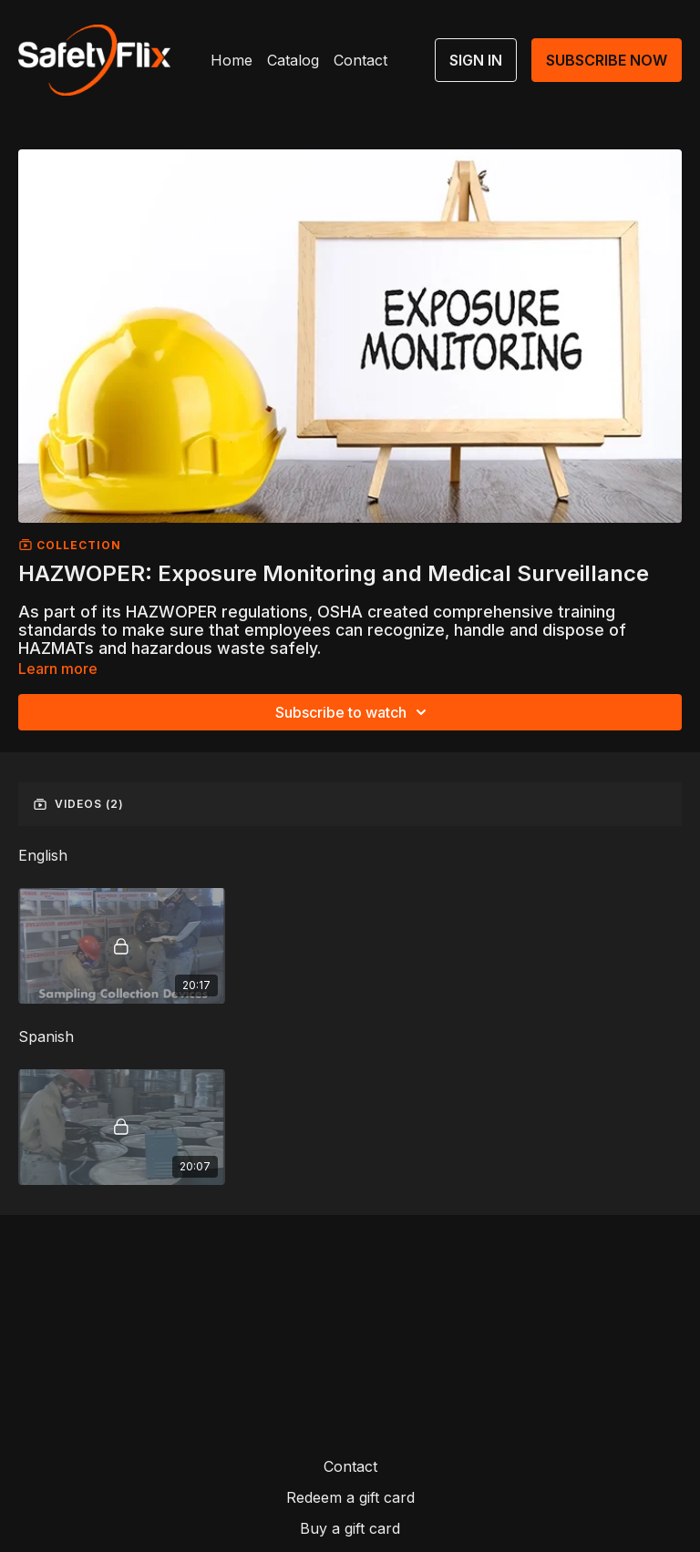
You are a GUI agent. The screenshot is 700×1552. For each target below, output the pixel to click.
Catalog (293, 60)
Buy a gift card (350, 1528)
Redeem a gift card (350, 1497)
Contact (360, 60)
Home (231, 60)
